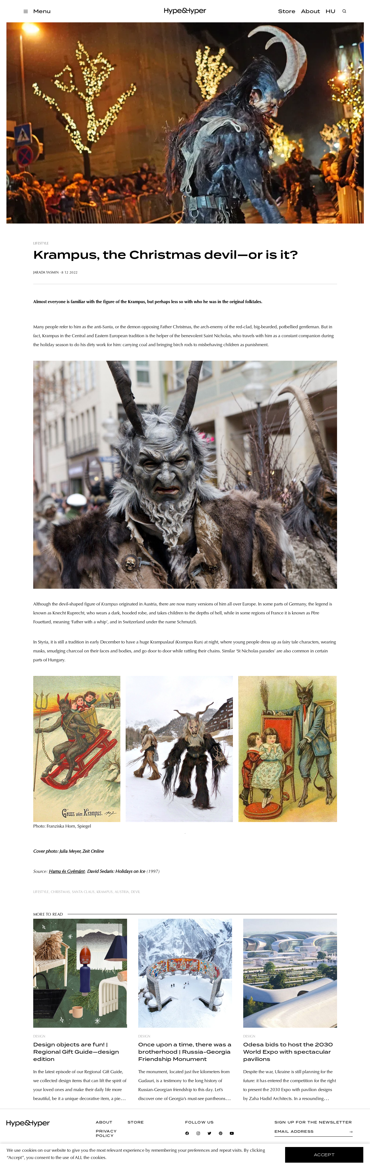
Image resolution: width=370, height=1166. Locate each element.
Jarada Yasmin (46, 272)
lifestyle (41, 243)
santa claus (83, 892)
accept (324, 1155)
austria (122, 892)
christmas (60, 892)
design (39, 1036)
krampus (105, 892)
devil (135, 892)
